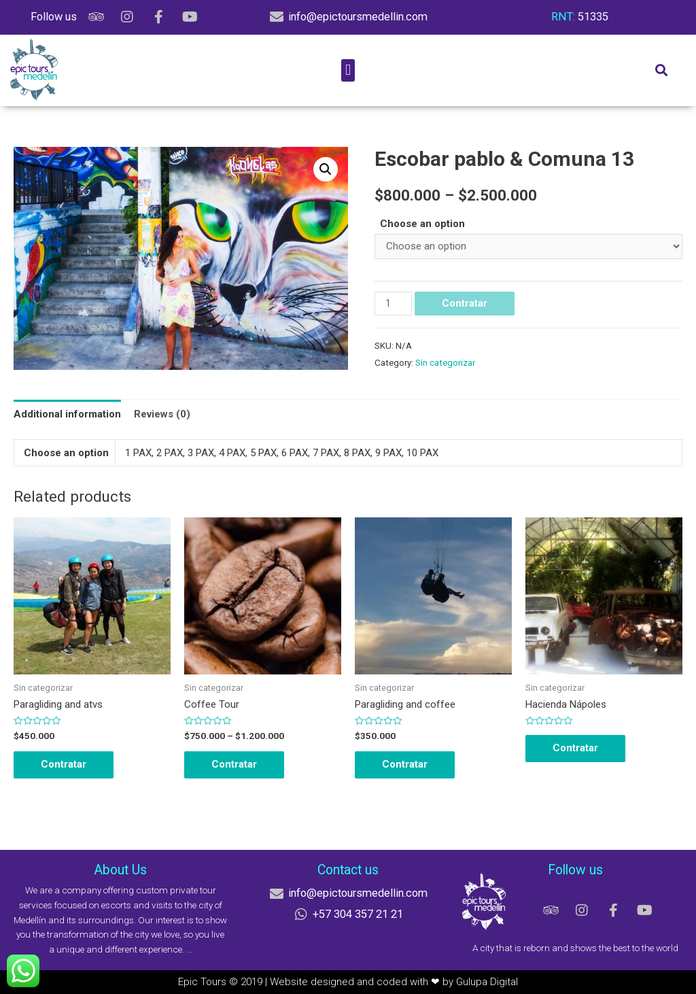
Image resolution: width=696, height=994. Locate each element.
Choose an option (422, 224)
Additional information (67, 414)
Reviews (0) (162, 414)
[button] (347, 70)
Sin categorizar (445, 362)
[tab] (67, 414)
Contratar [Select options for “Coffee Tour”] (234, 764)
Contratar (464, 303)
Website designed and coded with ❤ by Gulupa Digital (394, 982)
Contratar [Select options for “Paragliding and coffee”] (405, 764)
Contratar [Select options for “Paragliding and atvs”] (63, 764)
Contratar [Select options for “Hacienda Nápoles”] (575, 748)
